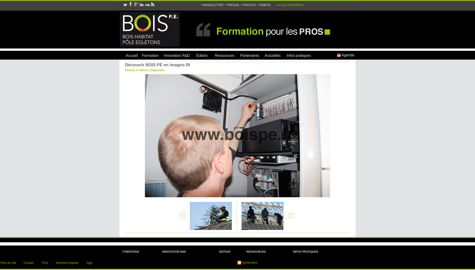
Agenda (345, 55)
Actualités (273, 56)
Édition (202, 56)
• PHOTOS (248, 5)
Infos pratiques (299, 56)
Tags (89, 262)
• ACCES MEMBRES (289, 5)
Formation (150, 56)
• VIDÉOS (264, 5)
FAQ (45, 262)
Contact (29, 262)
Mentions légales (67, 262)
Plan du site (8, 262)
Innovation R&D (177, 56)
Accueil (132, 56)
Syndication (250, 262)
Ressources (224, 56)
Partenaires (249, 56)
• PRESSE (232, 5)
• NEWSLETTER (212, 5)
